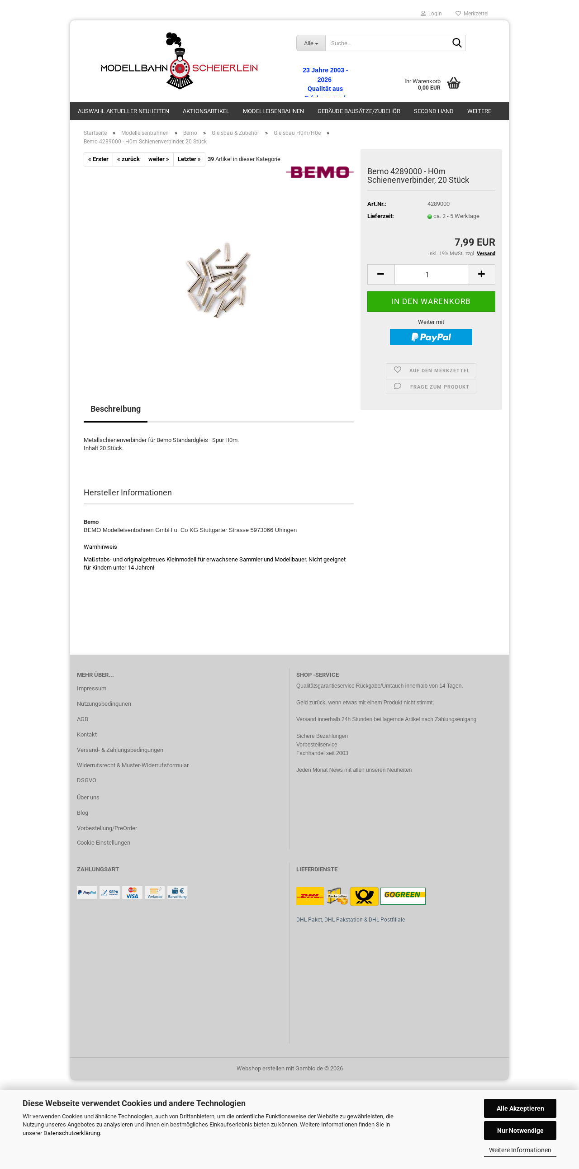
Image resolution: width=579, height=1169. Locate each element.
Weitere (479, 111)
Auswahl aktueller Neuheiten (123, 111)
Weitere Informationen (520, 1150)
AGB (82, 719)
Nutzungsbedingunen (104, 703)
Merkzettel (472, 13)
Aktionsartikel (206, 111)
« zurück (128, 159)
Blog (82, 812)
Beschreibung (115, 408)
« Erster (98, 159)
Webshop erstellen (261, 1068)
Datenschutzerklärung (71, 1133)
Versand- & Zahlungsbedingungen (120, 749)
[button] (380, 274)
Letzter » (189, 159)
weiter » (158, 159)
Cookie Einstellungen (103, 842)
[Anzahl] (431, 274)
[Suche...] (310, 43)
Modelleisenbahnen (273, 111)
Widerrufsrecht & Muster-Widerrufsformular (133, 765)
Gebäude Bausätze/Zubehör (359, 111)
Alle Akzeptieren (520, 1108)
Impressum (91, 688)
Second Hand (434, 111)
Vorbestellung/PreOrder (107, 828)
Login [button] (431, 13)
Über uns (88, 797)
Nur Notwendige (520, 1130)
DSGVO (86, 780)
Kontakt (87, 734)
